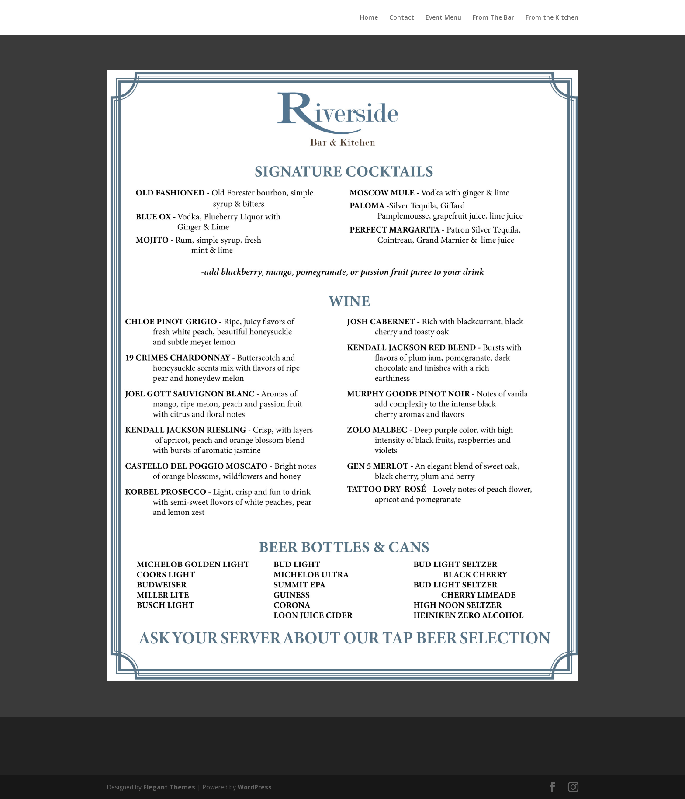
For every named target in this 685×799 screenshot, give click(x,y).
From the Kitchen (552, 17)
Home (369, 17)
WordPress (255, 787)
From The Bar (493, 17)
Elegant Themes (169, 787)
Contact (401, 17)
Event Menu (443, 17)
